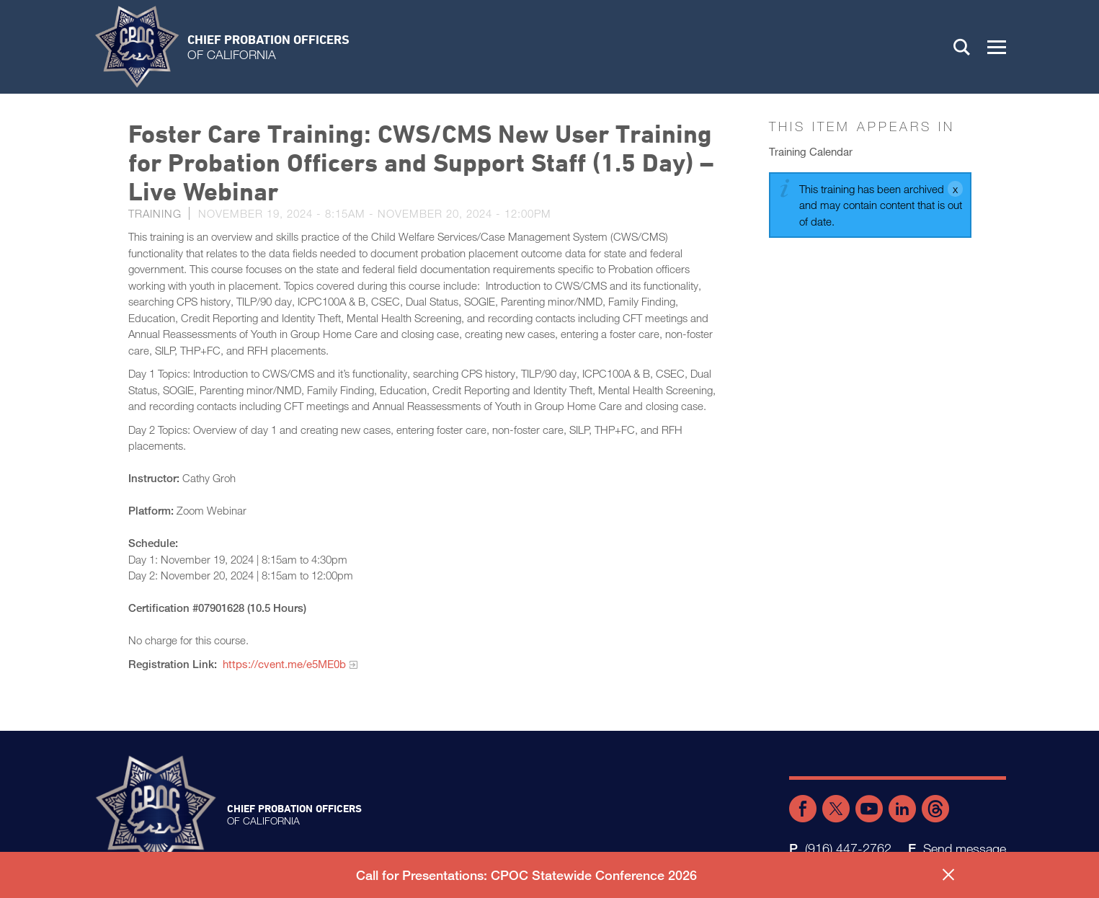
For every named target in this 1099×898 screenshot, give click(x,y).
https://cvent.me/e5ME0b (284, 663)
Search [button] (962, 47)
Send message (964, 848)
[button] (996, 46)
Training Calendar (811, 151)
